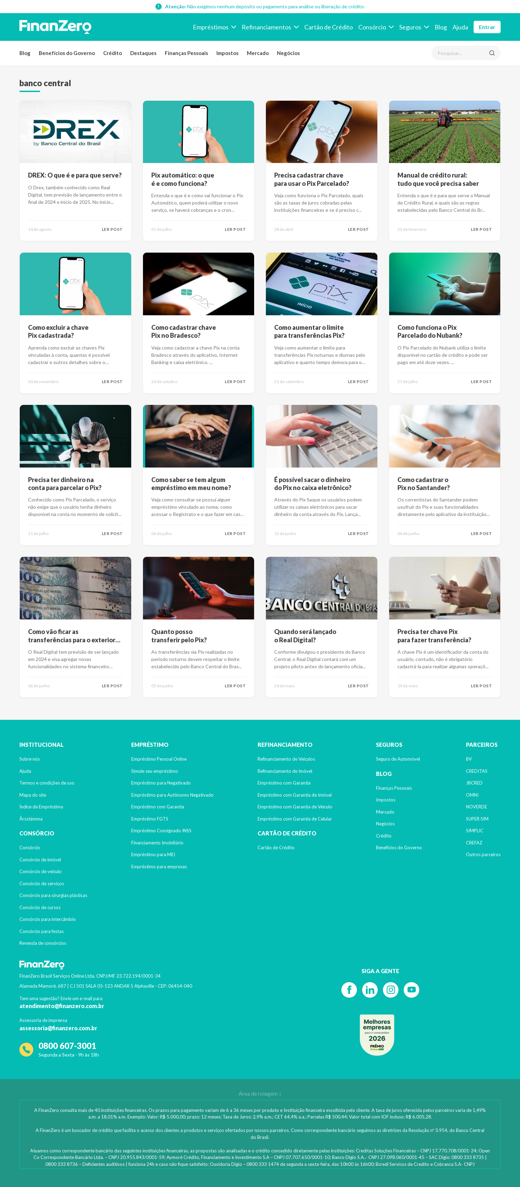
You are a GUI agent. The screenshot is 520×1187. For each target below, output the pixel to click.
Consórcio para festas (41, 931)
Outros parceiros (483, 854)
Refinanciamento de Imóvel (285, 771)
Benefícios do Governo (67, 53)
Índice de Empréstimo (41, 806)
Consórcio (29, 847)
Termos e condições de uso (46, 783)
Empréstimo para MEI (153, 854)
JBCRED (474, 783)
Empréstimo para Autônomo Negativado (172, 795)
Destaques (143, 53)
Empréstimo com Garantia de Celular (295, 819)
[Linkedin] (370, 990)
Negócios (288, 53)
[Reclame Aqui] (377, 1035)
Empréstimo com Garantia (157, 806)
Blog (24, 53)
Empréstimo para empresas (159, 866)
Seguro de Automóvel (398, 759)
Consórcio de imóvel (40, 859)
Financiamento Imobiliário (157, 842)
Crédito (112, 53)
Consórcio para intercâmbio (47, 919)
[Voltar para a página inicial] (55, 27)
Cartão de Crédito (276, 847)
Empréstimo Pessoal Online (159, 759)
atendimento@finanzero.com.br (61, 1006)
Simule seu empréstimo (154, 771)
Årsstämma (31, 819)
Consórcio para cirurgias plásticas (53, 895)
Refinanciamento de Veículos (286, 759)
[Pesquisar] (492, 53)
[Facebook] (349, 990)
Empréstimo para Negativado (161, 783)
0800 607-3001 (67, 1046)
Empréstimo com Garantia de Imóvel (295, 795)
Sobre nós (29, 759)
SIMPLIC (474, 830)
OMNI (472, 795)
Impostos (227, 53)
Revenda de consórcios (42, 943)
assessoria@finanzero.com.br (58, 1028)
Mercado (258, 53)
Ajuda (25, 771)
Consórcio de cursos (40, 907)
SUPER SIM (477, 819)
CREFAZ (474, 842)
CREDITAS (476, 771)
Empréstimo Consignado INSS (161, 830)
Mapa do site (32, 795)
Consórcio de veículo (40, 871)
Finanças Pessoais (186, 53)
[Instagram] (390, 990)
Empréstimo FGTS (149, 819)
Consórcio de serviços (41, 883)
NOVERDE (476, 806)
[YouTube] (411, 990)
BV (469, 759)
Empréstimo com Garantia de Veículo (295, 806)
